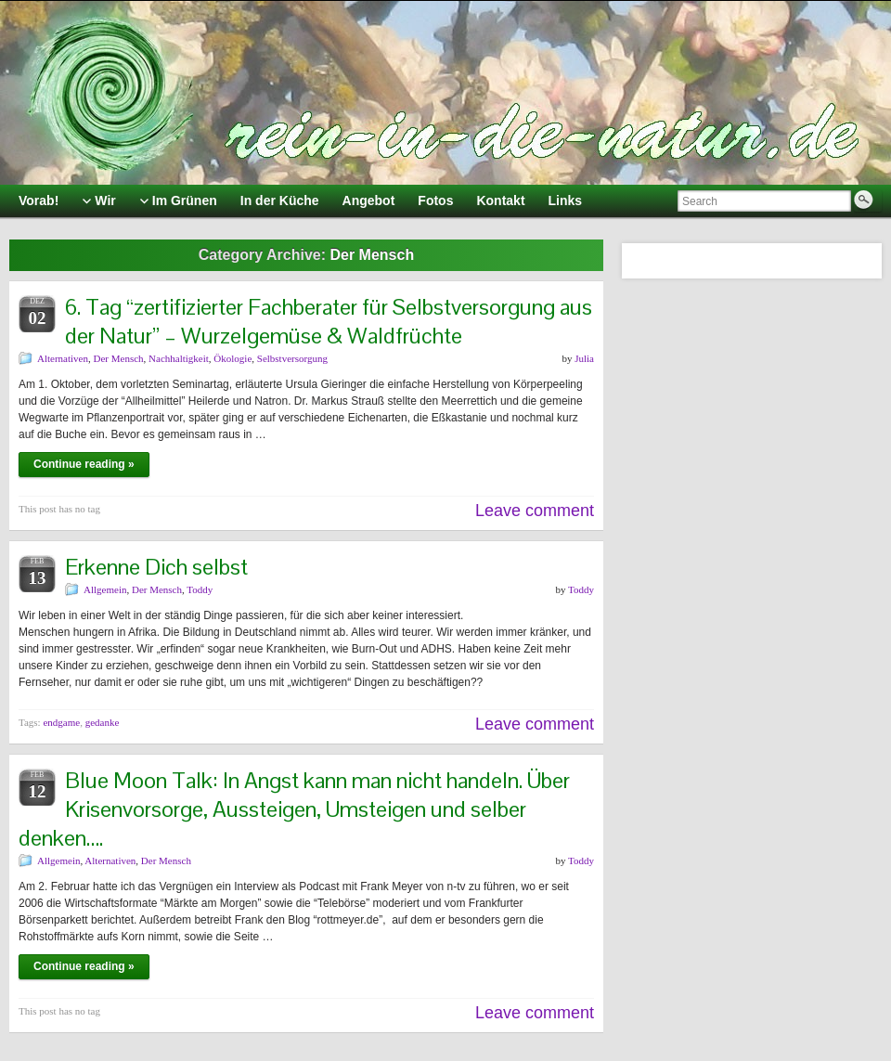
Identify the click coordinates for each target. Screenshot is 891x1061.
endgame (61, 722)
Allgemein (105, 589)
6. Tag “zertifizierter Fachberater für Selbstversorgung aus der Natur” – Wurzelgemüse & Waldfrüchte (328, 321)
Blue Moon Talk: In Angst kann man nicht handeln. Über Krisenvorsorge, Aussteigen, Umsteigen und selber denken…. (294, 809)
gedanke (102, 722)
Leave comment (534, 510)
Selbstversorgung (292, 358)
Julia (584, 358)
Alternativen (62, 358)
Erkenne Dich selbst (156, 566)
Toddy (200, 589)
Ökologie (232, 358)
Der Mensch (118, 358)
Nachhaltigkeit (178, 358)
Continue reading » (84, 464)
